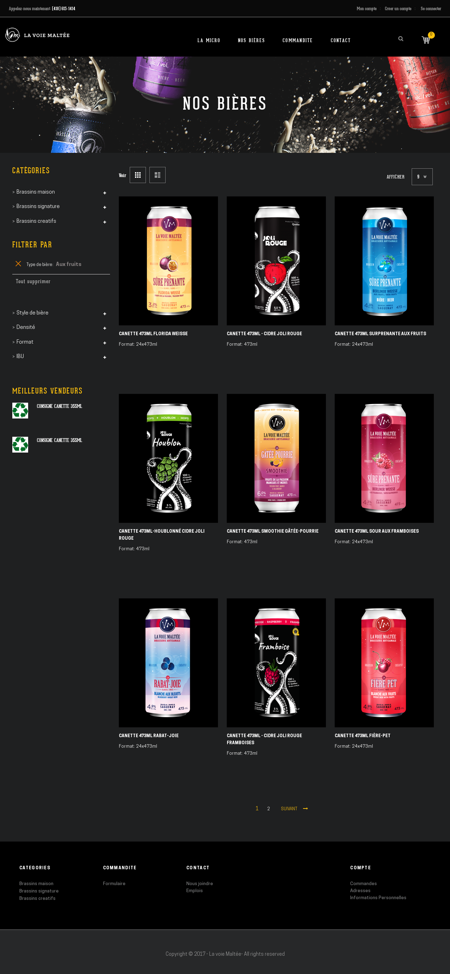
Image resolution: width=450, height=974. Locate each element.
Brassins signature (39, 891)
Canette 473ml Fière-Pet (363, 736)
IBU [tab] (20, 356)
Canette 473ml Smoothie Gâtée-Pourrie (273, 532)
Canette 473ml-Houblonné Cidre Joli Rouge (162, 535)
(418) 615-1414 (63, 9)
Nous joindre (199, 884)
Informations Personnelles (378, 898)
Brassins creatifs (37, 898)
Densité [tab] (26, 327)
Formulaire (114, 884)
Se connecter (431, 9)
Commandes (363, 884)
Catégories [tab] (31, 170)
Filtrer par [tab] (32, 244)
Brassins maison (36, 884)
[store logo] (37, 34)
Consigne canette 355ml (59, 406)
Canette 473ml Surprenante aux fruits (380, 334)
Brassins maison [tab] (36, 192)
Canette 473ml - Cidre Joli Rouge (264, 334)
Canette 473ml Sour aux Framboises (377, 532)
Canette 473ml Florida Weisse (153, 334)
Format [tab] (25, 342)
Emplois (194, 891)
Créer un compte (398, 9)
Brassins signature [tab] (38, 206)
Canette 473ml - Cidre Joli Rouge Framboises (264, 739)
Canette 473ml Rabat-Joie (149, 736)
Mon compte (367, 9)
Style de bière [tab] (33, 313)
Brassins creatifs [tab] (36, 221)
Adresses (360, 891)
